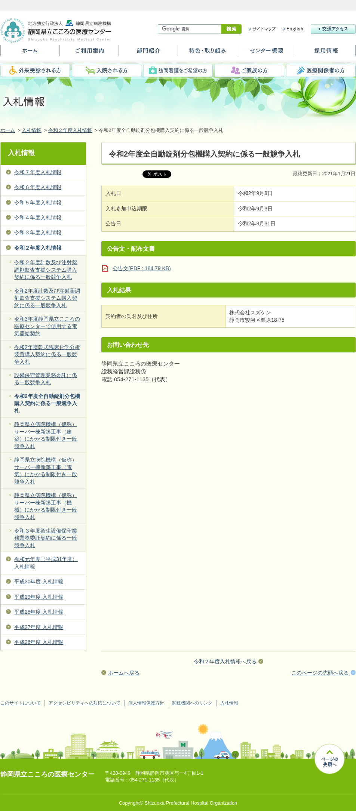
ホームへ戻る (123, 673)
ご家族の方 (249, 70)
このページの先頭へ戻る (320, 673)
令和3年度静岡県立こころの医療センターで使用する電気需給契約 (47, 326)
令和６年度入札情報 (37, 187)
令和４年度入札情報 (37, 218)
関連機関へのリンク (192, 703)
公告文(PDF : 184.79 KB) (142, 268)
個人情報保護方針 (146, 703)
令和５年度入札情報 (37, 203)
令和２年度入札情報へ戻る (225, 661)
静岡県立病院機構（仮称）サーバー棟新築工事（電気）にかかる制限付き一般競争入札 (45, 470)
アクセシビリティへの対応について (84, 703)
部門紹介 (148, 53)
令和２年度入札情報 (70, 130)
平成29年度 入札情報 (38, 597)
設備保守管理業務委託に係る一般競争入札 (45, 378)
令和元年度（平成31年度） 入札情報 (45, 562)
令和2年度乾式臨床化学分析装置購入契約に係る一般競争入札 (47, 354)
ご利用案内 (89, 53)
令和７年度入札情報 (37, 172)
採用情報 (325, 53)
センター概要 (266, 53)
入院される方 (106, 70)
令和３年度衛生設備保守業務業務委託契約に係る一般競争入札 (45, 538)
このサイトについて (20, 703)
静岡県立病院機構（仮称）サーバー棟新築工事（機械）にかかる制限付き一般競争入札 (45, 506)
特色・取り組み (207, 53)
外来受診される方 (35, 70)
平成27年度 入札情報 (38, 627)
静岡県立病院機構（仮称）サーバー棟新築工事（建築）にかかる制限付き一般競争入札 (45, 435)
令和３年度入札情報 (37, 232)
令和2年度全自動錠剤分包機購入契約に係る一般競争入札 (47, 403)
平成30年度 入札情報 (38, 582)
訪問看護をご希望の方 (178, 70)
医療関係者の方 (321, 70)
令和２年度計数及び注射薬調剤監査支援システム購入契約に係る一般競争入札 (45, 269)
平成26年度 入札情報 (38, 642)
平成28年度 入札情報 (38, 612)
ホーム (30, 53)
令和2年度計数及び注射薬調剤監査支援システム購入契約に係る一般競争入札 (47, 298)
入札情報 (31, 130)
